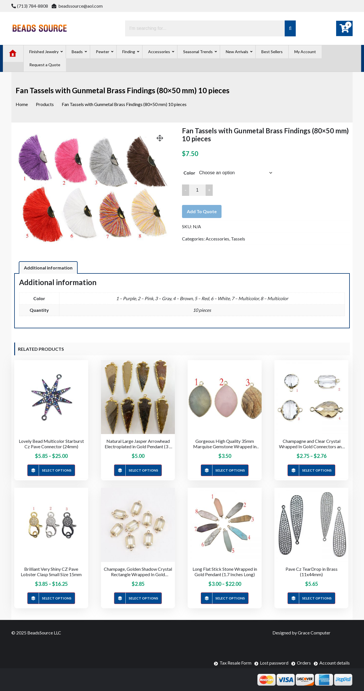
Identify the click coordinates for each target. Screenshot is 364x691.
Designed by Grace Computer (301, 632)
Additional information (48, 267)
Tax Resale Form (235, 662)
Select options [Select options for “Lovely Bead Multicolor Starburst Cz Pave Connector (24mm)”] (56, 470)
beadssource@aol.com (77, 6)
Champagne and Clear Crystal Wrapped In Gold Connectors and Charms (311, 443)
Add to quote (202, 211)
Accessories (217, 238)
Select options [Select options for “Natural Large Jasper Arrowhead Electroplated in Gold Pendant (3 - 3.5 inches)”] (143, 470)
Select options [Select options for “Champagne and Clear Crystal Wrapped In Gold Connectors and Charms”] (317, 470)
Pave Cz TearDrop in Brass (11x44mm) (312, 571)
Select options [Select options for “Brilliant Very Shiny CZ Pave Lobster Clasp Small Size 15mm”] (56, 598)
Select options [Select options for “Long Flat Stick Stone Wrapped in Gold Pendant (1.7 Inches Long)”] (230, 598)
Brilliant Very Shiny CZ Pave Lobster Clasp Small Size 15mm (51, 571)
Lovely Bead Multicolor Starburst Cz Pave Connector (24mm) (51, 443)
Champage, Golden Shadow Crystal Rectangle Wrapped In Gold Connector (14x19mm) (138, 571)
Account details (334, 662)
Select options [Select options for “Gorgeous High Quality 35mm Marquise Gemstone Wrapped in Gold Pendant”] (230, 470)
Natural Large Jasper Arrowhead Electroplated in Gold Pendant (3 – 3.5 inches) (138, 443)
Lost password (274, 662)
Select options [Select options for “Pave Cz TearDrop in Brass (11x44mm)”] (317, 598)
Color (189, 172)
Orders (304, 662)
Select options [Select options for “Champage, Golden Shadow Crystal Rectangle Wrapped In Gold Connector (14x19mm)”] (143, 598)
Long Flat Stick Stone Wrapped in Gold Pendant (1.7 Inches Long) (225, 571)
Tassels (238, 238)
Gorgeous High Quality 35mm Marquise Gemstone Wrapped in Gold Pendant (225, 443)
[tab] (48, 267)
